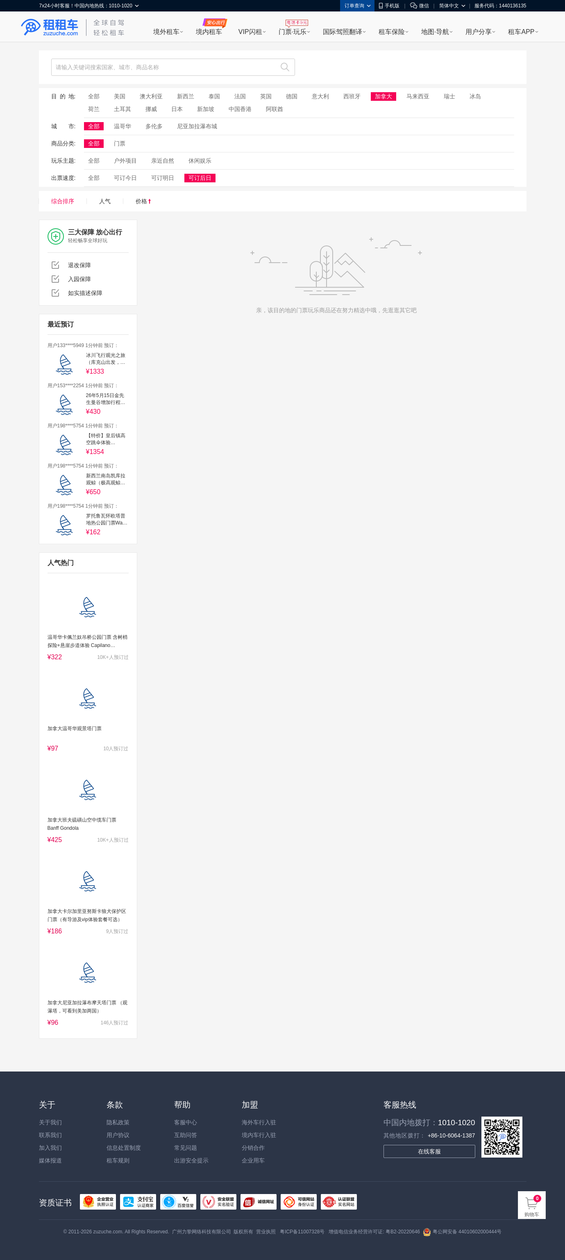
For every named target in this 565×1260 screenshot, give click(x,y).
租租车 (49, 27)
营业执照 (266, 1232)
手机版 (389, 6)
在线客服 (429, 1151)
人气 (105, 201)
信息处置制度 (124, 1147)
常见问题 (185, 1147)
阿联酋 (274, 109)
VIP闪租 (250, 31)
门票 (119, 143)
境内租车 (209, 31)
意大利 (320, 96)
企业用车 (253, 1160)
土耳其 (122, 109)
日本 (177, 109)
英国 (266, 96)
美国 (119, 96)
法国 (240, 96)
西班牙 (352, 96)
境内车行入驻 (259, 1135)
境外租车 (166, 31)
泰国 (214, 96)
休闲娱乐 (199, 160)
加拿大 (383, 96)
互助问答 (185, 1135)
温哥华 (122, 126)
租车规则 (118, 1160)
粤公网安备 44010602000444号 (462, 1232)
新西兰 (185, 96)
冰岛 (475, 96)
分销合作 (253, 1147)
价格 (143, 201)
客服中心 (185, 1122)
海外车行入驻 (259, 1122)
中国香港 (240, 109)
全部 (94, 96)
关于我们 (50, 1122)
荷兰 (94, 109)
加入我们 (50, 1147)
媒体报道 (50, 1160)
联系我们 (50, 1135)
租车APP (521, 31)
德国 (291, 96)
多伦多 (154, 126)
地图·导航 (435, 31)
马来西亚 (417, 96)
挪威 (151, 109)
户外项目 (125, 160)
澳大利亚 (151, 96)
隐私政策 (118, 1122)
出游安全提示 (191, 1160)
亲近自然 (162, 160)
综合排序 (62, 201)
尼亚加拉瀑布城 (197, 126)
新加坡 (205, 109)
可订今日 (125, 178)
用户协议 (118, 1135)
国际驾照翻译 (342, 31)
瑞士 (449, 96)
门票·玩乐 (292, 31)
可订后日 (199, 178)
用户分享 (478, 31)
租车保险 (392, 31)
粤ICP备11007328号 (302, 1232)
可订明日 (162, 178)
